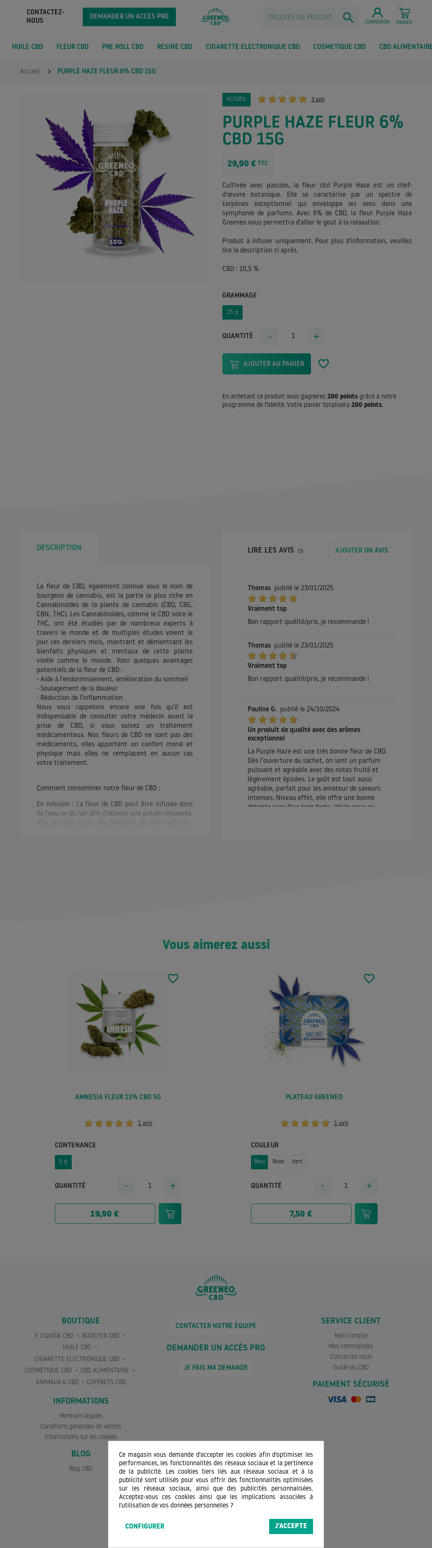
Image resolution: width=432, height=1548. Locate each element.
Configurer (145, 1527)
